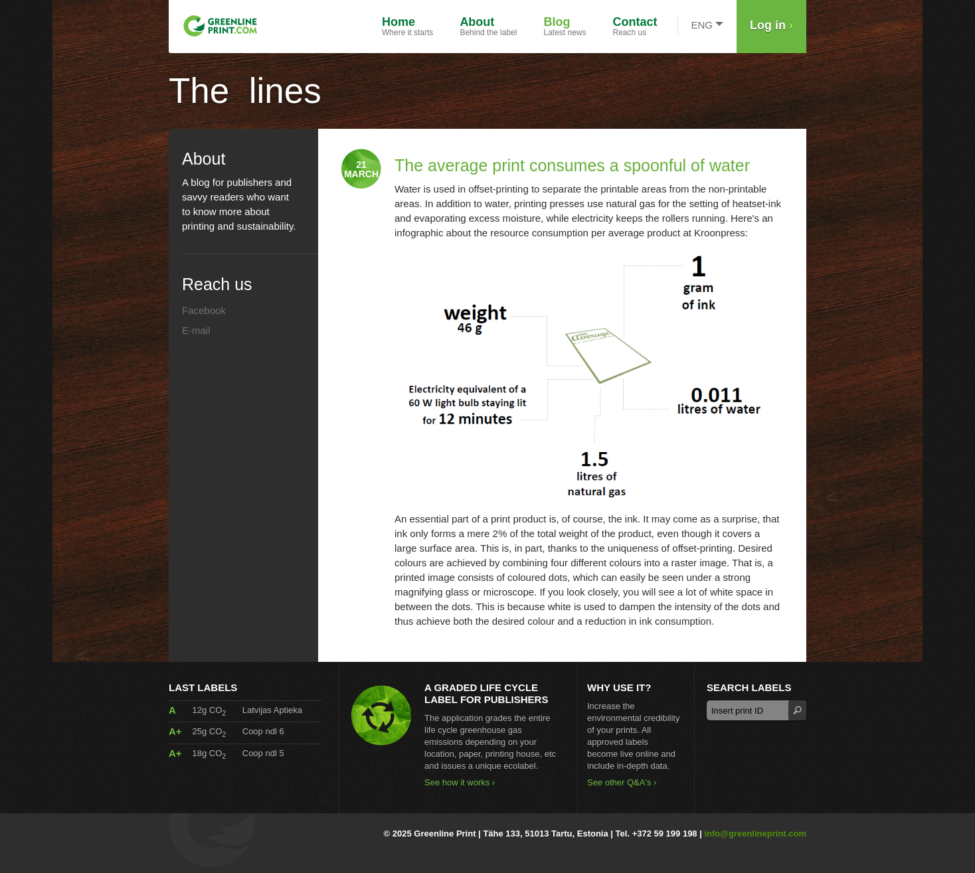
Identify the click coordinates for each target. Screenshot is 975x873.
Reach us (635, 26)
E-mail (196, 330)
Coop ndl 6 (263, 731)
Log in (771, 25)
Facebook (204, 310)
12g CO (209, 710)
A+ (175, 731)
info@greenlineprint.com (755, 833)
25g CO (209, 731)
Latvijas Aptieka (272, 710)
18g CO (209, 753)
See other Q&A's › (621, 782)
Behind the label (488, 26)
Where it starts (407, 26)
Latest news (564, 26)
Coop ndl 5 (263, 753)
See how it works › (459, 782)
